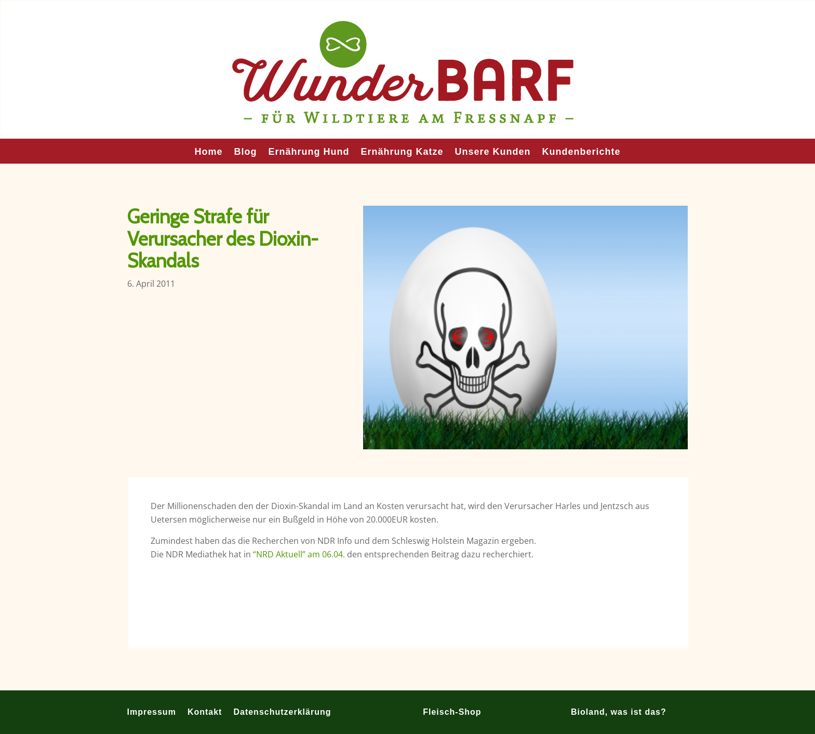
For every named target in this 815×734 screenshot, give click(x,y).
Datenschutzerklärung (282, 712)
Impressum (151, 712)
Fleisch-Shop (452, 712)
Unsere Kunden (493, 152)
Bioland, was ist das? (618, 712)
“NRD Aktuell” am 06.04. (299, 554)
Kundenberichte (581, 152)
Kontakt (205, 712)
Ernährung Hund (308, 152)
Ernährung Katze (401, 152)
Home (208, 152)
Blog (245, 152)
